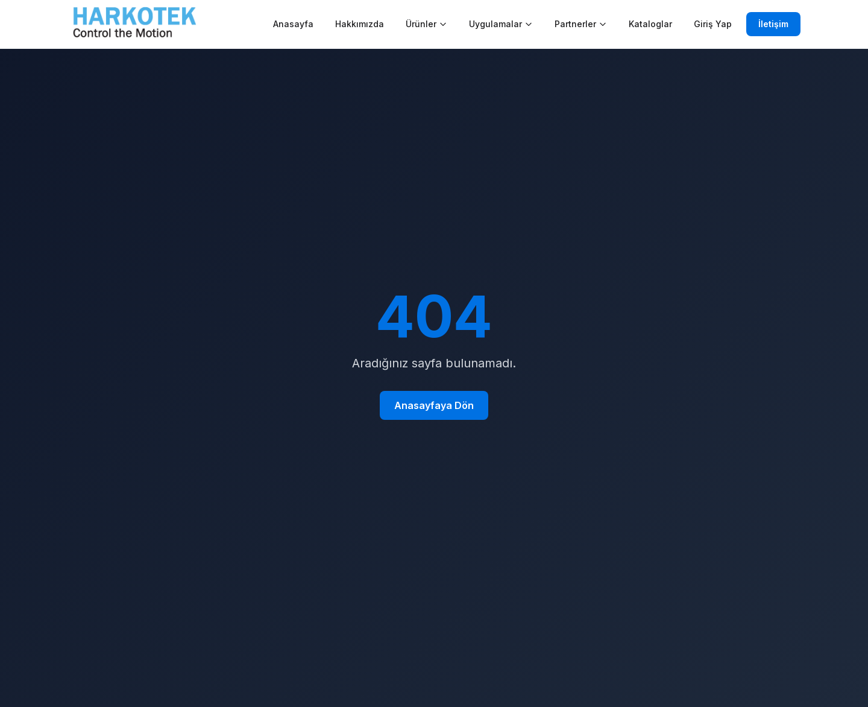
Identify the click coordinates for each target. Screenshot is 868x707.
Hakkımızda (359, 24)
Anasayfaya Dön (434, 405)
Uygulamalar (501, 24)
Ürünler (426, 24)
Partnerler (581, 24)
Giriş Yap (713, 24)
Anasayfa (293, 24)
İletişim (773, 24)
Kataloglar (650, 24)
